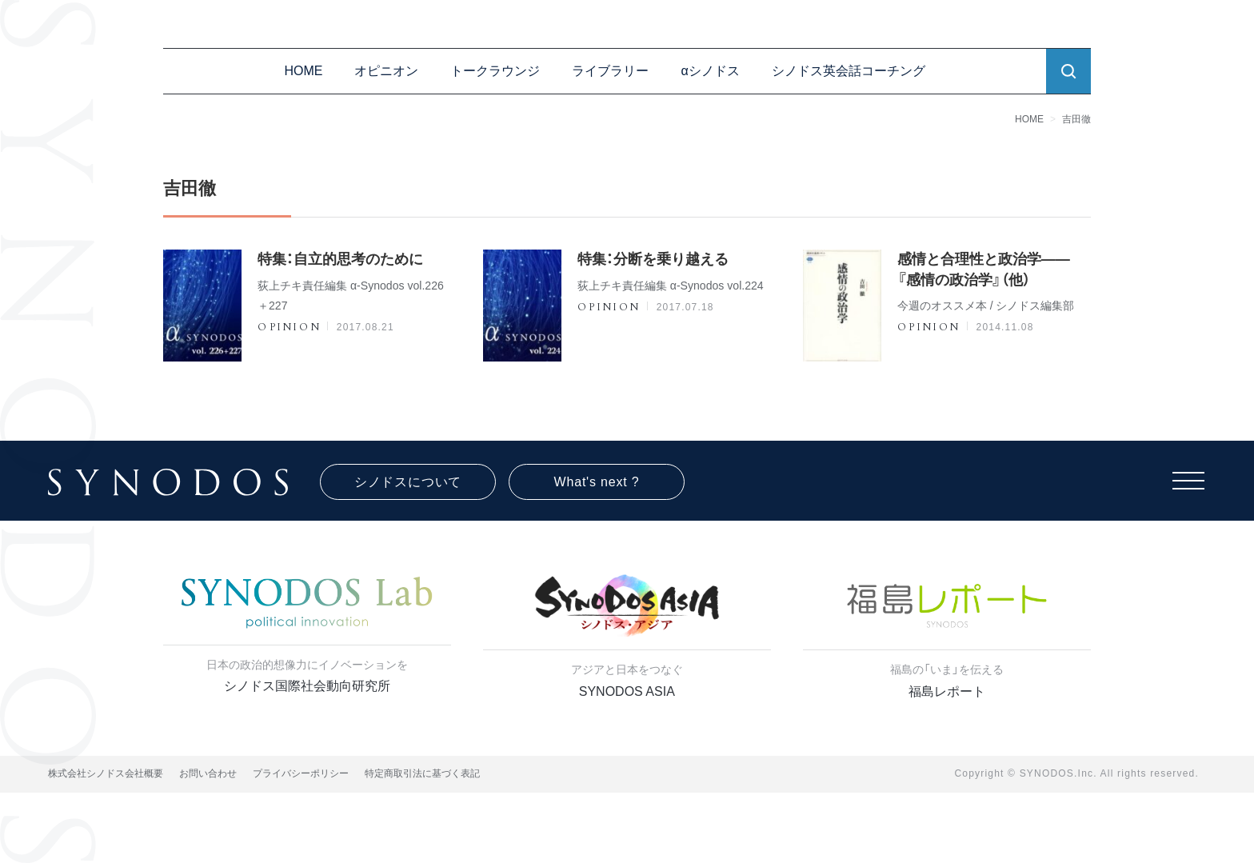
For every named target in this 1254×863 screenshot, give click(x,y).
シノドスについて (407, 482)
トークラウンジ (495, 71)
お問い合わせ (208, 773)
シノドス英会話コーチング (848, 71)
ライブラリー (610, 71)
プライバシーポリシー (301, 773)
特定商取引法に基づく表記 (422, 773)
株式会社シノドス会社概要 (105, 773)
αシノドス (710, 71)
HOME (303, 71)
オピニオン (386, 71)
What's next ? (597, 482)
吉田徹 (1076, 119)
